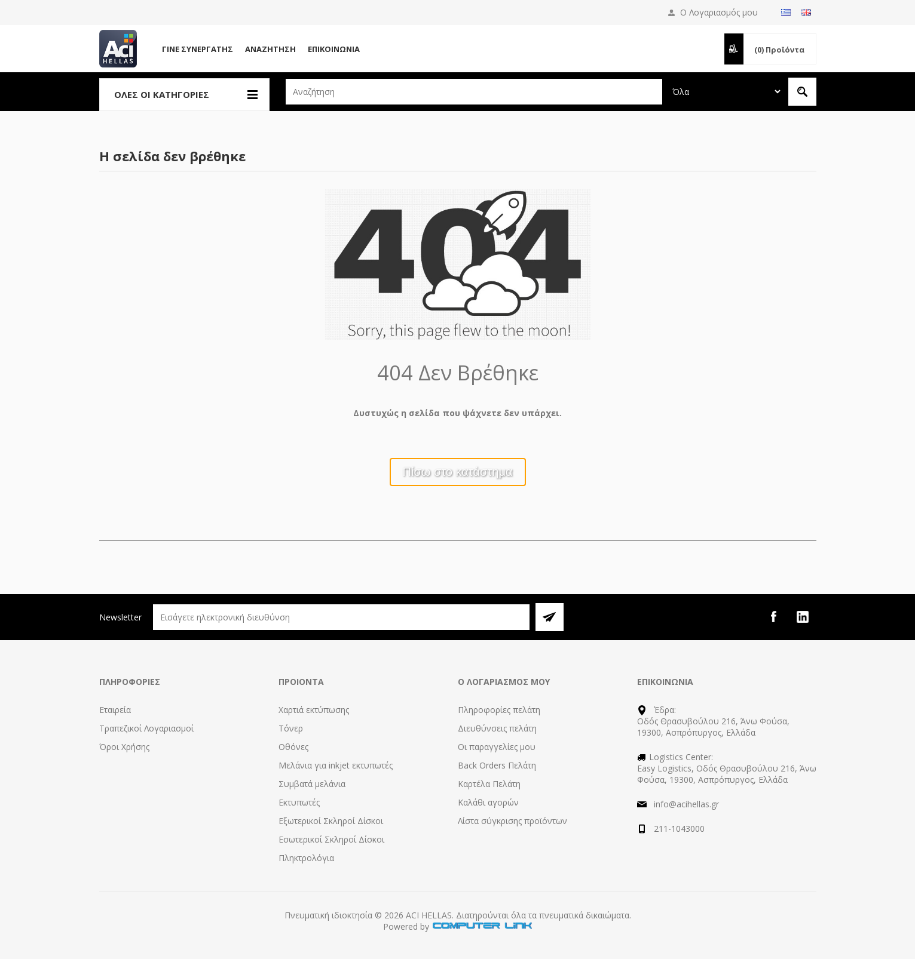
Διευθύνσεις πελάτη (497, 728)
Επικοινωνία (334, 49)
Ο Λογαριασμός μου (719, 12)
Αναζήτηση (270, 49)
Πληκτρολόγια (306, 857)
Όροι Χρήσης (124, 746)
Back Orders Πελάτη (497, 765)
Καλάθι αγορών (488, 802)
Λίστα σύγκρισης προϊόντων (512, 820)
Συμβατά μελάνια (312, 783)
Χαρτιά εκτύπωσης (314, 709)
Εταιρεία (115, 709)
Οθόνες (293, 746)
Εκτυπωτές (299, 802)
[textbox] (474, 91)
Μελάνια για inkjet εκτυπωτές (336, 765)
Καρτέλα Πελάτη (489, 783)
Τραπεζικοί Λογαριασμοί (146, 728)
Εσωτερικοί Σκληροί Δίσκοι (331, 839)
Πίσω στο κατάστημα (458, 471)
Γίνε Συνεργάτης (197, 49)
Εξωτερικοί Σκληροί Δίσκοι (331, 820)
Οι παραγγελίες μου (496, 746)
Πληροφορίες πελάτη (499, 709)
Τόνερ (291, 728)
